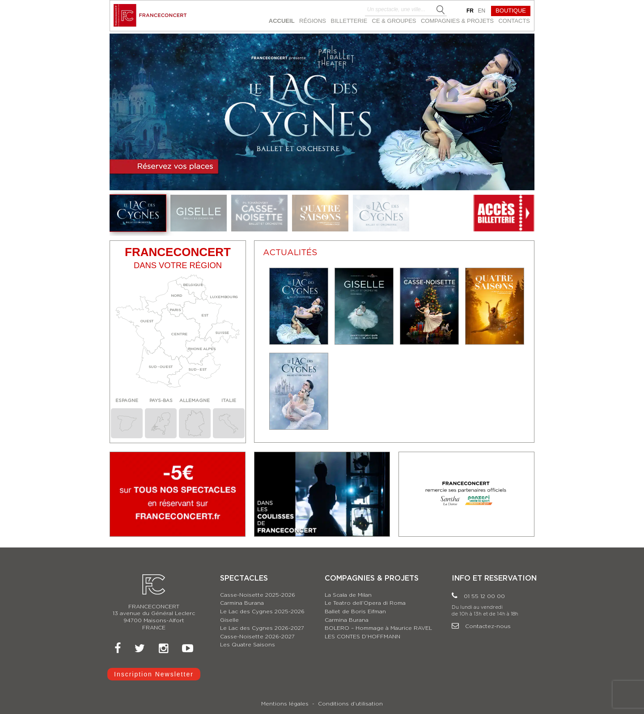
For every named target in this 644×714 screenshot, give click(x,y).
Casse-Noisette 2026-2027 (257, 636)
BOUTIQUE (511, 10)
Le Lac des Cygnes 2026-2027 (262, 628)
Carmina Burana (242, 603)
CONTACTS (514, 20)
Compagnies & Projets (457, 20)
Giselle (229, 620)
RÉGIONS (312, 20)
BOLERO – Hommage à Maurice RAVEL (378, 628)
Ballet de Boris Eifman (355, 611)
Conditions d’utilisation (350, 703)
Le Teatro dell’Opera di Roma (365, 603)
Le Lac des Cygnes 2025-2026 (262, 611)
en (481, 11)
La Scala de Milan (348, 595)
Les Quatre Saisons (247, 644)
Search (440, 9)
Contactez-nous (481, 626)
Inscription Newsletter (154, 674)
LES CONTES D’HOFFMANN (362, 636)
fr (470, 11)
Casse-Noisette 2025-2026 (257, 595)
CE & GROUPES (394, 20)
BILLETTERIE (348, 20)
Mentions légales (285, 703)
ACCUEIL (282, 20)
